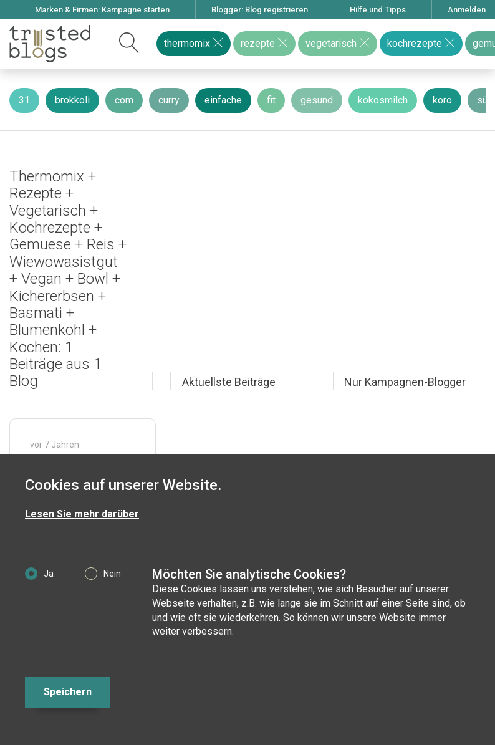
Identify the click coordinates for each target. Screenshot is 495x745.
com (124, 100)
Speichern (68, 692)
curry (169, 100)
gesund (316, 100)
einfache (223, 100)
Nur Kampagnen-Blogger (404, 381)
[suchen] (129, 44)
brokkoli (72, 100)
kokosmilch (383, 100)
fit (271, 100)
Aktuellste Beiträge (228, 381)
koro (442, 100)
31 (24, 100)
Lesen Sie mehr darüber (82, 514)
